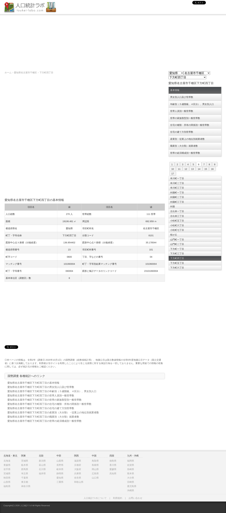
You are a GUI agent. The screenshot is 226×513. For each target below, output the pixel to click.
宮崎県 (130, 482)
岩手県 (7, 469)
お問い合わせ (135, 498)
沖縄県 (130, 490)
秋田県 (7, 477)
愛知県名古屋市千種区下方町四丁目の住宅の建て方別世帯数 (40, 408)
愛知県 (59, 477)
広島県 (95, 473)
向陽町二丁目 (177, 197)
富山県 (42, 465)
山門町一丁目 (177, 239)
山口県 (95, 477)
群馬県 (24, 469)
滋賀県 (77, 460)
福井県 (42, 473)
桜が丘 (173, 234)
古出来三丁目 (177, 216)
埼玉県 (24, 473)
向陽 (172, 206)
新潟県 (42, 460)
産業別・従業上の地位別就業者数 (187, 139)
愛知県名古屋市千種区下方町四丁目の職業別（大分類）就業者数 (43, 416)
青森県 (7, 465)
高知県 (112, 473)
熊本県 (130, 473)
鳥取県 (95, 460)
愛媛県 (112, 469)
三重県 (59, 482)
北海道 (7, 460)
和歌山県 (78, 482)
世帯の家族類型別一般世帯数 (185, 118)
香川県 (112, 465)
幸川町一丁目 (177, 178)
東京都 (24, 482)
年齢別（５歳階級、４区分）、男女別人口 (192, 104)
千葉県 (24, 477)
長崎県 (130, 469)
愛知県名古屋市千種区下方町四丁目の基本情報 (33, 382)
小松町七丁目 (177, 230)
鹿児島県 (131, 486)
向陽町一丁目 (177, 192)
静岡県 (59, 473)
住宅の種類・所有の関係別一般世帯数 (189, 125)
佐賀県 (130, 465)
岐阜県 (59, 469)
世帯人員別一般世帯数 (181, 111)
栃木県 (24, 465)
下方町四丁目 (46, 72)
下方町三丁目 (177, 253)
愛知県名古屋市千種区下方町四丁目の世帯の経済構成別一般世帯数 (44, 421)
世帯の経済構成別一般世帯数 (185, 153)
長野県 (59, 465)
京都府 (77, 465)
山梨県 (59, 460)
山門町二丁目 (177, 244)
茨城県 (24, 460)
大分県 (130, 477)
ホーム (8, 72)
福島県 (7, 486)
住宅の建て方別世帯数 (181, 132)
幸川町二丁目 (177, 183)
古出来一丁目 (177, 211)
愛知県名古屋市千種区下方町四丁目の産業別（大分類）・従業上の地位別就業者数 (53, 412)
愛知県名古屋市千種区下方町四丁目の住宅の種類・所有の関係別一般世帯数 (49, 404)
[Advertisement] (113, 41)
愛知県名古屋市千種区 (25, 72)
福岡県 (130, 460)
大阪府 (77, 469)
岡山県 (95, 469)
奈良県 (77, 477)
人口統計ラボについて (95, 498)
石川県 (42, 469)
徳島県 (112, 460)
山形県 (7, 482)
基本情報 (174, 90)
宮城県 (7, 473)
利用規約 (117, 498)
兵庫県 (77, 473)
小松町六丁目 (177, 225)
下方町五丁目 (177, 263)
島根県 (95, 465)
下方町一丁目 (177, 249)
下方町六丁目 (177, 267)
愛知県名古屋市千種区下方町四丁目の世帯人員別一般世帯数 (40, 395)
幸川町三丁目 (177, 187)
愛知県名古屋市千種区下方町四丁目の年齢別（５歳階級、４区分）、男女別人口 (51, 391)
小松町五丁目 (177, 220)
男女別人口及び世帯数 (181, 97)
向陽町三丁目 (177, 202)
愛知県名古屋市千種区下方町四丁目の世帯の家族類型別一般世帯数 (44, 399)
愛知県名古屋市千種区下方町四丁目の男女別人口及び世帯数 (40, 387)
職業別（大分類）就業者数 (184, 146)
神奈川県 (25, 486)
